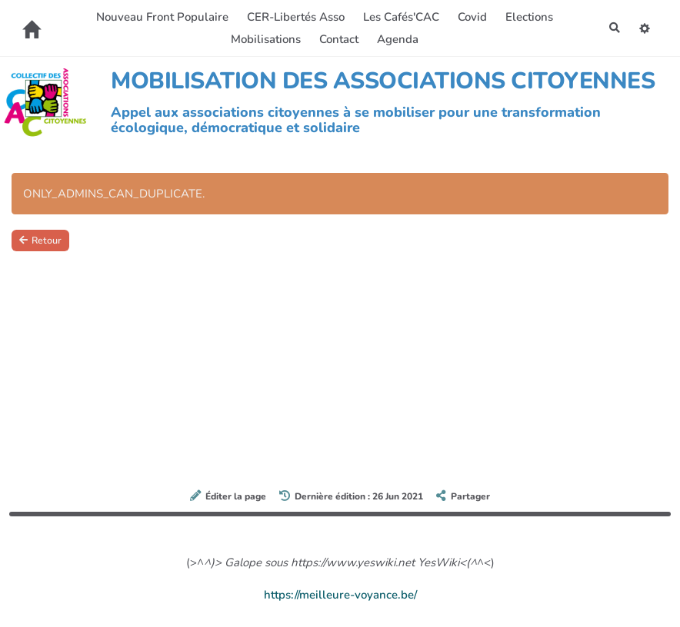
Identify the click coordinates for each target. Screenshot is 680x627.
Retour (42, 241)
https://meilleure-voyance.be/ (340, 594)
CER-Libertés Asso (293, 17)
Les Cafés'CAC (399, 17)
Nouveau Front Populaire (160, 17)
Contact (336, 39)
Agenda (395, 39)
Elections (527, 17)
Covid (470, 17)
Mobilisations (263, 39)
